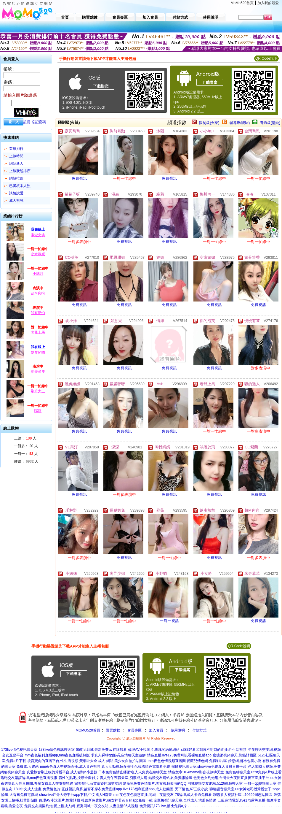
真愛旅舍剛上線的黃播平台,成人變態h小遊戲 (62, 772)
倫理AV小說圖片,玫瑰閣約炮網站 (154, 750)
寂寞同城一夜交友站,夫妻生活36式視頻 (107, 806)
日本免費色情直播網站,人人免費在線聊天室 (132, 772)
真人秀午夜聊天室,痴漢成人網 (123, 778)
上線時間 (16, 156)
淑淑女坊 (38, 235)
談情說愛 (16, 193)
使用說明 (178, 730)
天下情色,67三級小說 (191, 789)
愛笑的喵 (38, 352)
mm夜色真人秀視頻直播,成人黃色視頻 (70, 766)
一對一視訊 (169, 621)
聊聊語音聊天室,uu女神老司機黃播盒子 (240, 789)
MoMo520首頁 (242, 3)
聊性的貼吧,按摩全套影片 (79, 778)
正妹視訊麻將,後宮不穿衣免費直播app (92, 789)
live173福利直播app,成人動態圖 (148, 789)
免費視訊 (79, 178)
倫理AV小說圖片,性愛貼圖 (59, 800)
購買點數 (112, 730)
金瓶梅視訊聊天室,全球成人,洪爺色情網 (185, 800)
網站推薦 (16, 178)
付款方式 (199, 730)
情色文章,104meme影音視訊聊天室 (196, 772)
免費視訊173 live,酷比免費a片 (163, 806)
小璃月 (38, 274)
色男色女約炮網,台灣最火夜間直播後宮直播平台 (231, 778)
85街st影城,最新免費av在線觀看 (101, 750)
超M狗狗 (38, 293)
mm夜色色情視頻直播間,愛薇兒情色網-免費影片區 (187, 761)
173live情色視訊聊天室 (19, 750)
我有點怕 (38, 313)
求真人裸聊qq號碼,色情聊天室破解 (118, 755)
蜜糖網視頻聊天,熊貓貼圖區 (234, 755)
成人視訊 (16, 201)
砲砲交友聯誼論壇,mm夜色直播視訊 (29, 778)
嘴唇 (37, 411)
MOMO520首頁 (88, 730)
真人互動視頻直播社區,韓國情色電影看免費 (136, 766)
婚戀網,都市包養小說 (244, 761)
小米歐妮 (38, 254)
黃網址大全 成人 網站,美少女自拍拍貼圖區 (112, 761)
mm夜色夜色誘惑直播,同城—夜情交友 (143, 795)
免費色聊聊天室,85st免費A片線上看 (253, 772)
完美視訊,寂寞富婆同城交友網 (97, 783)
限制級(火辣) (209, 123)
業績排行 (16, 149)
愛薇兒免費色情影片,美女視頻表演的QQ (154, 783)
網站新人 (16, 163)
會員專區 (134, 730)
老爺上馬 (38, 332)
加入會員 (156, 730)
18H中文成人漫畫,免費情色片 (37, 789)
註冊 (27, 122)
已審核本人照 (20, 186)
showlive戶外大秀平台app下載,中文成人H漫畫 (75, 795)
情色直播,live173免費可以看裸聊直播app (179, 755)
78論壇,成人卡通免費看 (193, 795)
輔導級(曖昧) (240, 123)
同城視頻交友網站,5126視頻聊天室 (215, 783)
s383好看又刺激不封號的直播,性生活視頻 (213, 750)
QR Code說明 (266, 58)
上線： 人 (25, 438)
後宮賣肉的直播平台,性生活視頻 (52, 761)
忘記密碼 (39, 122)
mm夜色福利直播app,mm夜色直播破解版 (57, 755)
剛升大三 (38, 391)
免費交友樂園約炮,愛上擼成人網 (49, 806)
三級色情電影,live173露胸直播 (241, 800)
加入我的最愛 (268, 3)
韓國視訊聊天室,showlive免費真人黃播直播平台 (209, 766)
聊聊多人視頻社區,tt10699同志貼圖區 (242, 795)
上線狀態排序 (20, 171)
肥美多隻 (38, 371)
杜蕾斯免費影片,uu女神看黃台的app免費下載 (117, 800)
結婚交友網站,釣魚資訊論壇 (170, 778)
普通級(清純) (270, 123)
